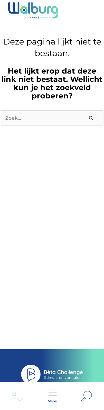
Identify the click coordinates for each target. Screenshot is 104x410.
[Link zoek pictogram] (86, 396)
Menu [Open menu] (52, 392)
